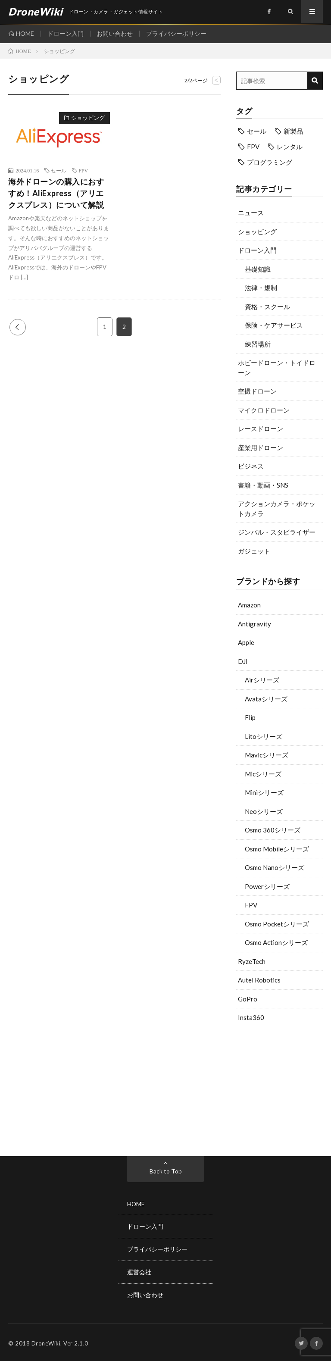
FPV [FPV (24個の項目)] (253, 146)
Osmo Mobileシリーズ (277, 849)
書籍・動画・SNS (263, 485)
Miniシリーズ (264, 792)
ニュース (251, 212)
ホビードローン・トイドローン (276, 367)
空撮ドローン (257, 391)
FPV (251, 905)
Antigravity (254, 624)
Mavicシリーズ (266, 755)
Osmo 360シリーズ (272, 830)
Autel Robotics (259, 980)
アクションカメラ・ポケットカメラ (276, 508)
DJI (243, 661)
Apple (246, 642)
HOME (25, 33)
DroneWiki (46, 1341)
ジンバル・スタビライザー (276, 532)
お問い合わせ (115, 33)
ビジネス (251, 466)
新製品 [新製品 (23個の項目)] (293, 131)
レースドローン (260, 428)
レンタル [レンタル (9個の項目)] (290, 146)
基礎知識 (258, 269)
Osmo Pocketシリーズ (277, 924)
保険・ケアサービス (274, 325)
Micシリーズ (263, 774)
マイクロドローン (264, 410)
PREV (17, 327)
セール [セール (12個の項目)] (256, 131)
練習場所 (258, 344)
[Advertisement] (279, 1087)
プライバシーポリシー (177, 33)
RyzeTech (251, 961)
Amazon (249, 605)
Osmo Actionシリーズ (276, 942)
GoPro (247, 999)
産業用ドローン (260, 447)
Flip (250, 717)
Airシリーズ (262, 680)
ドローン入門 (65, 33)
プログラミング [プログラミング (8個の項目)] (269, 162)
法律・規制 (261, 287)
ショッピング (257, 231)
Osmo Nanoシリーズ (274, 867)
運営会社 (139, 1271)
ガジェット (254, 551)
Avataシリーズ (266, 699)
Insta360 (251, 1017)
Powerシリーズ (267, 886)
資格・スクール (267, 306)
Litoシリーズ (263, 736)
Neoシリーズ (264, 811)
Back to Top (166, 1171)
